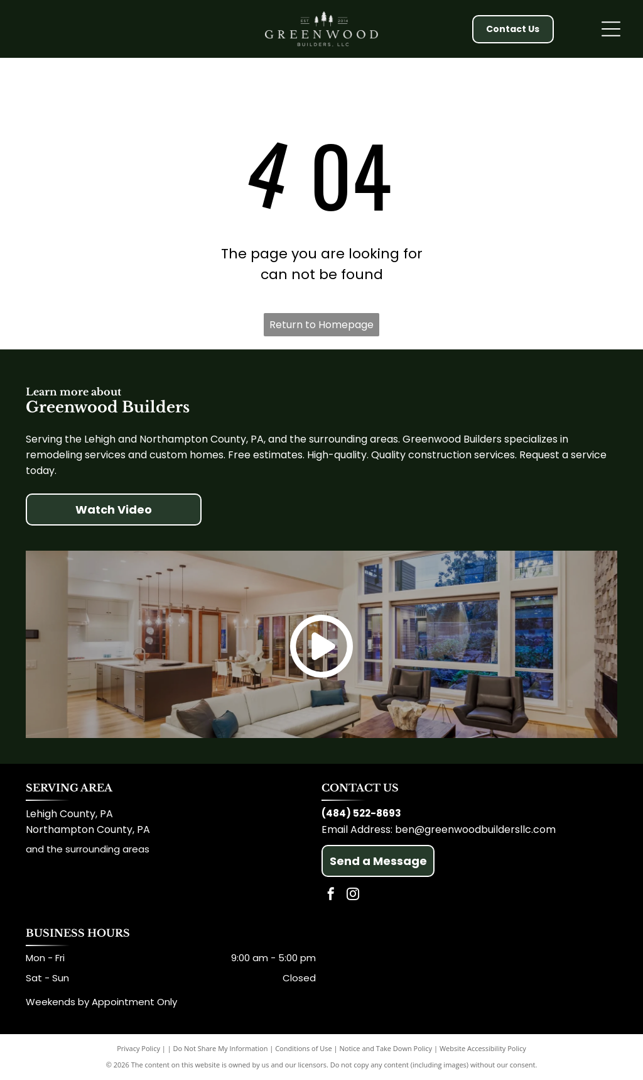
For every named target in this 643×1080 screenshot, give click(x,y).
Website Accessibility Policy (483, 1048)
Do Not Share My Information (220, 1048)
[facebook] (331, 895)
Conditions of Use (303, 1048)
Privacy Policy (138, 1048)
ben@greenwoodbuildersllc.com (475, 829)
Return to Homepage (321, 324)
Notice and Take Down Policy (386, 1048)
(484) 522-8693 (361, 813)
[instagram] (352, 895)
